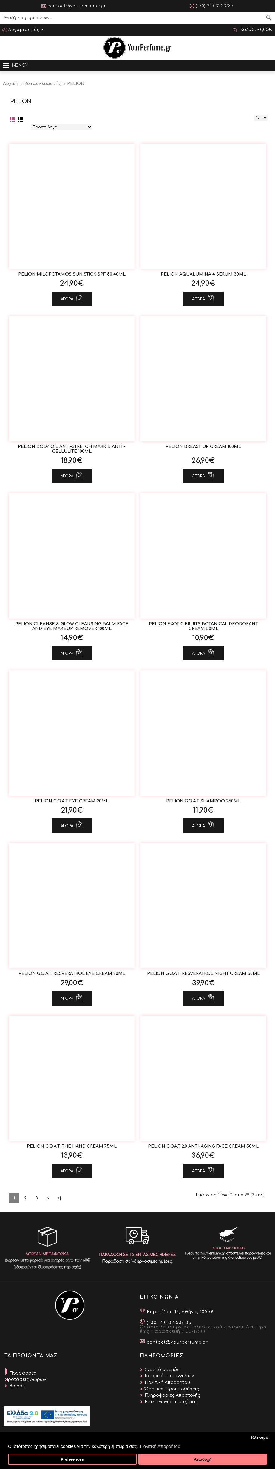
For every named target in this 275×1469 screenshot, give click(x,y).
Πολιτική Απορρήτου (167, 1382)
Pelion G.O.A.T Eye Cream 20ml (72, 801)
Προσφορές (22, 1373)
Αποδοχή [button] (203, 1459)
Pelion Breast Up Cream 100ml (203, 446)
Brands (17, 1386)
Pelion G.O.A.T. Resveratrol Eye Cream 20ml (71, 973)
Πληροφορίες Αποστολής (172, 1395)
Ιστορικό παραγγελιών (169, 1376)
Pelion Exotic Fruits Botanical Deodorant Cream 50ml (203, 626)
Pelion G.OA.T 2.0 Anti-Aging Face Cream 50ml (203, 1146)
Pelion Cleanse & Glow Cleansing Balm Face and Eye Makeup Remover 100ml (72, 626)
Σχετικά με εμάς (162, 1369)
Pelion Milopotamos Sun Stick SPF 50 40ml (72, 274)
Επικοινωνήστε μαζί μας (171, 1402)
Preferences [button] (72, 1459)
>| (59, 1198)
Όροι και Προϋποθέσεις (172, 1389)
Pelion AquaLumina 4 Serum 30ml (203, 274)
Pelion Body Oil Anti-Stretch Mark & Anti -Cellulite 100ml (72, 448)
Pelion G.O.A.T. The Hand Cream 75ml (72, 1146)
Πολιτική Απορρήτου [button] (160, 1446)
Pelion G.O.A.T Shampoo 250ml (203, 801)
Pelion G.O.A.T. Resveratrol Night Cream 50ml (203, 973)
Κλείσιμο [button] (259, 1437)
